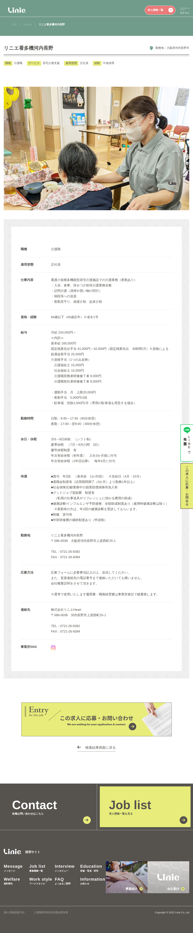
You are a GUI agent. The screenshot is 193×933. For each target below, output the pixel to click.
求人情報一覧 (160, 10)
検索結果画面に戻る (100, 747)
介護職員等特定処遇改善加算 (51, 912)
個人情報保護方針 (14, 912)
